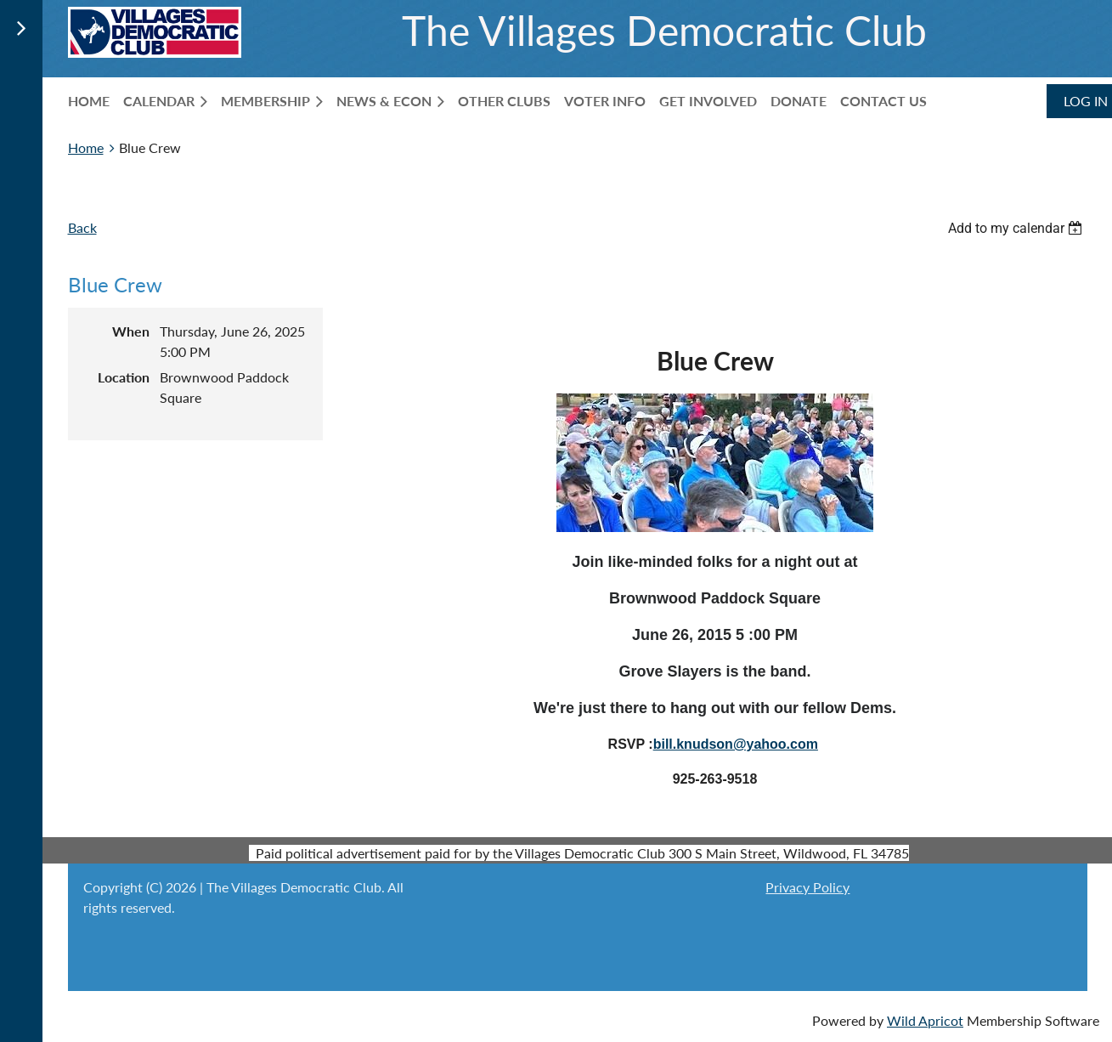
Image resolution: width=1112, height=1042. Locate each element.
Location (124, 377)
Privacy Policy (807, 887)
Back (82, 227)
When (131, 331)
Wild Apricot (925, 1020)
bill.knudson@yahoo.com (735, 744)
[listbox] (1017, 228)
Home (86, 147)
